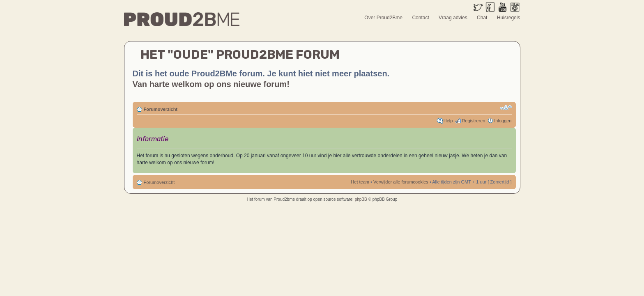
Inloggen (502, 120)
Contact (420, 18)
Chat (482, 18)
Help (448, 120)
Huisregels (508, 18)
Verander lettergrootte (506, 107)
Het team (360, 181)
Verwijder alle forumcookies (400, 181)
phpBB (361, 199)
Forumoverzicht (161, 109)
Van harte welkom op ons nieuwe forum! (211, 84)
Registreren (473, 120)
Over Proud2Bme (383, 18)
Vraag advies (453, 18)
